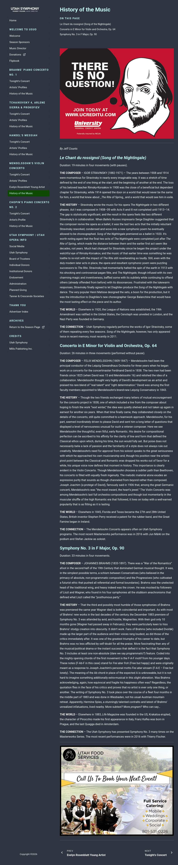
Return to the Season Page (27, 327)
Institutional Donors (20, 271)
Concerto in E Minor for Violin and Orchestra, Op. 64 (87, 29)
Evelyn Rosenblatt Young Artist (27, 187)
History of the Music (21, 93)
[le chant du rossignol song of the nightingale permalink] (58, 157)
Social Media (16, 246)
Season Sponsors (19, 42)
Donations (17, 54)
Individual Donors (19, 265)
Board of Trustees (19, 258)
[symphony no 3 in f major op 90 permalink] (58, 548)
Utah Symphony (18, 252)
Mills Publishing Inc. (21, 348)
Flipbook (14, 60)
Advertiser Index (18, 311)
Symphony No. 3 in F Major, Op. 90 (78, 34)
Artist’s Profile (17, 219)
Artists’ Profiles (18, 87)
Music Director (17, 48)
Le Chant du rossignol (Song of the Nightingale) (85, 24)
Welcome (14, 35)
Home (12, 20)
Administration (17, 283)
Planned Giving (18, 290)
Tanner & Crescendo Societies (26, 296)
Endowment (16, 277)
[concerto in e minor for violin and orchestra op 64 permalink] (58, 345)
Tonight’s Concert (19, 81)
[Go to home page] (28, 9)
